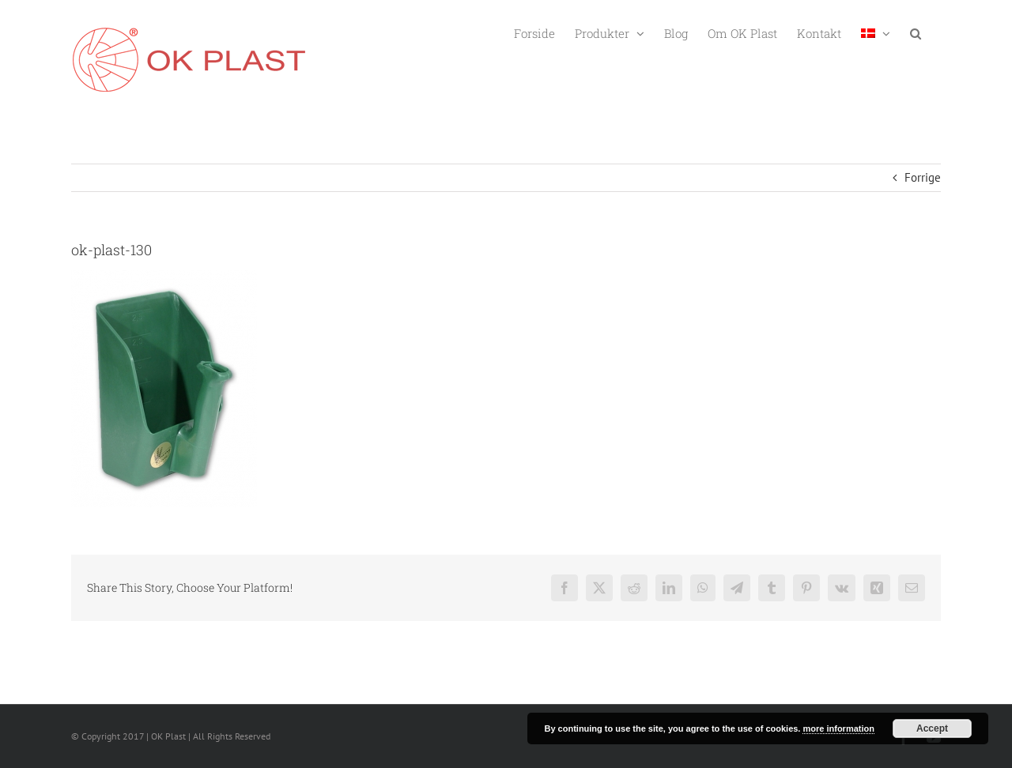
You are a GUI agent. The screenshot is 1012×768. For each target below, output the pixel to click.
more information (838, 728)
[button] (915, 32)
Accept (932, 728)
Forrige (922, 177)
